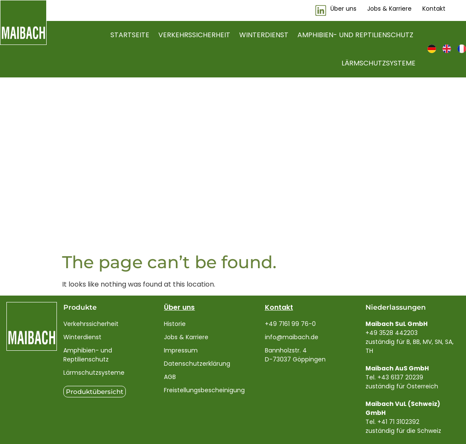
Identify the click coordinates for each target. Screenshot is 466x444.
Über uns (179, 307)
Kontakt (279, 307)
